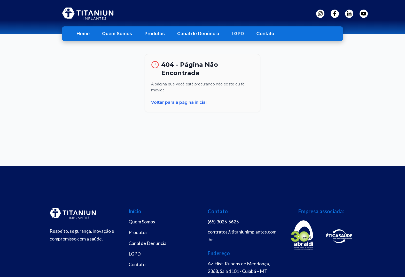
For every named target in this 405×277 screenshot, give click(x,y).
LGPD (238, 33)
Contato (265, 33)
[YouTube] (364, 14)
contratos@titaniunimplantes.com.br (242, 235)
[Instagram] (320, 14)
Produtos (154, 33)
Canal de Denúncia (198, 33)
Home (83, 33)
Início (135, 211)
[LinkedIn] (349, 14)
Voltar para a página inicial (179, 102)
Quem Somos (117, 33)
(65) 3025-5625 (223, 221)
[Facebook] (335, 14)
